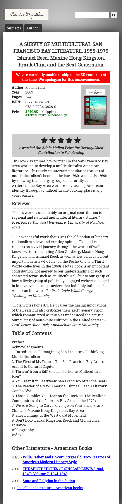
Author (33, 28)
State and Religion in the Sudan (49, 480)
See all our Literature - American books (50, 487)
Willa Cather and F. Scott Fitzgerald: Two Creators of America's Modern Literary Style (66, 459)
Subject (14, 28)
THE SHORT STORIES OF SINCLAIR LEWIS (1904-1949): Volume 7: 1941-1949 (63, 471)
